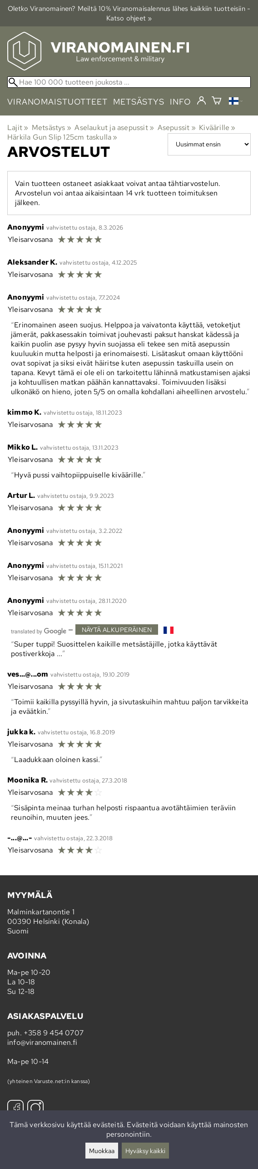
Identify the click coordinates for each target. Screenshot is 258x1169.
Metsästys (51, 127)
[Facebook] (15, 1109)
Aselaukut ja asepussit (114, 127)
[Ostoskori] (216, 101)
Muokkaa (101, 1150)
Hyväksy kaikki (145, 1150)
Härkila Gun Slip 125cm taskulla (62, 137)
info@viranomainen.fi (42, 1042)
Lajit (17, 127)
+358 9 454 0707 (54, 1033)
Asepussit (177, 127)
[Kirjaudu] (201, 101)
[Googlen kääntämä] (38, 630)
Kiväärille (217, 127)
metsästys (138, 101)
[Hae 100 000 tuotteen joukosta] (129, 82)
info (180, 101)
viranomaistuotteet (57, 101)
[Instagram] (35, 1109)
